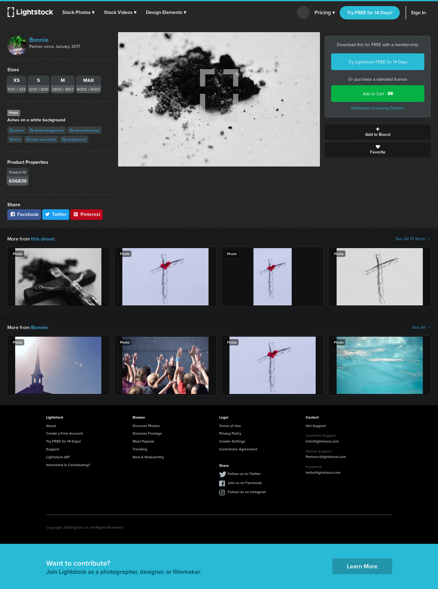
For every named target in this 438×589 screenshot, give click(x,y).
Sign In (418, 12)
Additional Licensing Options (378, 108)
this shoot (41, 238)
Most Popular (143, 440)
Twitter (56, 214)
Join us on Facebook (245, 482)
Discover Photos (146, 425)
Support (52, 448)
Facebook (24, 214)
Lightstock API (58, 456)
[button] (79, 12)
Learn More (362, 565)
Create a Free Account (64, 432)
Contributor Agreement (238, 448)
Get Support (316, 425)
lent (15, 139)
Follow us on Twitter (244, 473)
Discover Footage (147, 432)
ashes (17, 130)
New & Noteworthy (148, 456)
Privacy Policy (230, 432)
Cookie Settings (232, 440)
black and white (41, 139)
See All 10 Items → (413, 239)
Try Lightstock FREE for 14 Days (378, 62)
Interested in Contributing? (68, 464)
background (74, 139)
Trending (140, 448)
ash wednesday (84, 130)
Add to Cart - (378, 93)
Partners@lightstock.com (326, 456)
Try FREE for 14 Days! (369, 12)
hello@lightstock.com (323, 471)
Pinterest (86, 214)
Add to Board (377, 132)
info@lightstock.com (322, 440)
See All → (421, 327)
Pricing (324, 12)
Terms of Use (230, 425)
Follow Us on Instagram (247, 491)
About (51, 425)
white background (46, 130)
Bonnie (39, 39)
